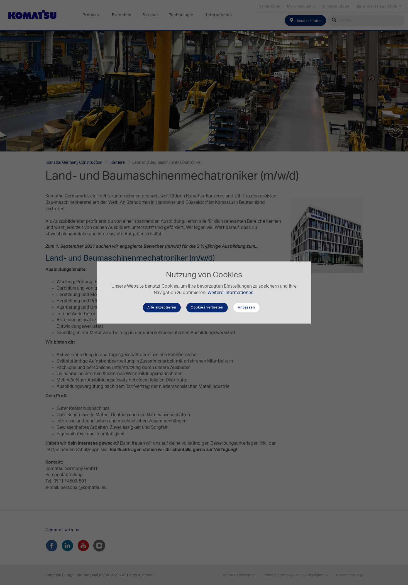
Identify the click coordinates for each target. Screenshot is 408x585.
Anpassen (246, 307)
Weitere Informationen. (231, 292)
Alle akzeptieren (161, 307)
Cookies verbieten (207, 307)
